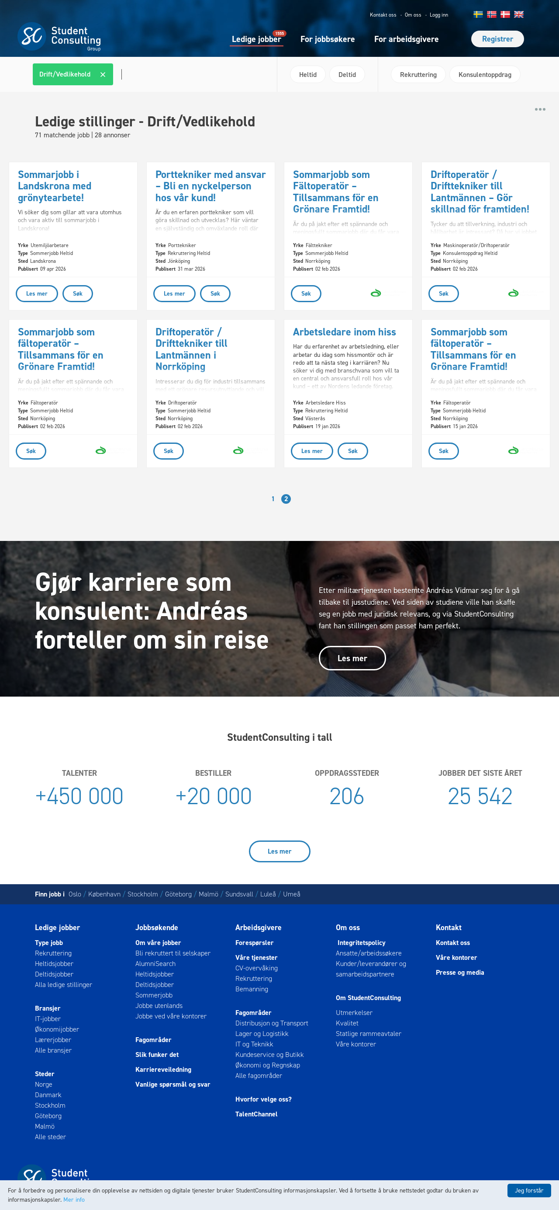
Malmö (208, 894)
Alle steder (50, 1136)
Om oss (413, 14)
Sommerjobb (154, 995)
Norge (43, 1084)
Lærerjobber (53, 1039)
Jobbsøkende (156, 927)
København (104, 894)
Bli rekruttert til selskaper (172, 953)
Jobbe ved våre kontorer (171, 1016)
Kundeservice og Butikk (269, 1054)
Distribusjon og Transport (271, 1023)
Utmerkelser (354, 1012)
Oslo (75, 894)
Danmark (48, 1094)
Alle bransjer (53, 1050)
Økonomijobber (57, 1029)
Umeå (291, 894)
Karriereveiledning (163, 1069)
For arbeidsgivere (406, 39)
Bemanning (251, 989)
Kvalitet (347, 1023)
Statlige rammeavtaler (368, 1033)
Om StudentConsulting (368, 997)
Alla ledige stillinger (63, 984)
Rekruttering (53, 953)
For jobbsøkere (327, 39)
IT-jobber (48, 1018)
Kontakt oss (383, 14)
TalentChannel (256, 1114)
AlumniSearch (155, 963)
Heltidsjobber (54, 963)
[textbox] (120, 74)
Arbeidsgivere (258, 927)
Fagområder (153, 1039)
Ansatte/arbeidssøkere (369, 953)
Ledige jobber (256, 38)
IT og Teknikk (254, 1044)
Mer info (74, 1200)
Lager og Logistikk (262, 1033)
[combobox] (151, 74)
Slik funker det (157, 1054)
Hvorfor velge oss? (263, 1099)
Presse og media (460, 972)
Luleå (268, 894)
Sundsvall (239, 894)
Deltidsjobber (54, 974)
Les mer (352, 658)
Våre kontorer (356, 1044)
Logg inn (439, 14)
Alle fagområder (258, 1075)
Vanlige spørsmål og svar (172, 1084)
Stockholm (143, 894)
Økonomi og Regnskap (267, 1065)
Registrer (497, 39)
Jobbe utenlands (159, 1005)
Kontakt (449, 927)
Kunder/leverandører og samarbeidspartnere (371, 969)
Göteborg (178, 894)
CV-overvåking (256, 968)
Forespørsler (254, 942)
